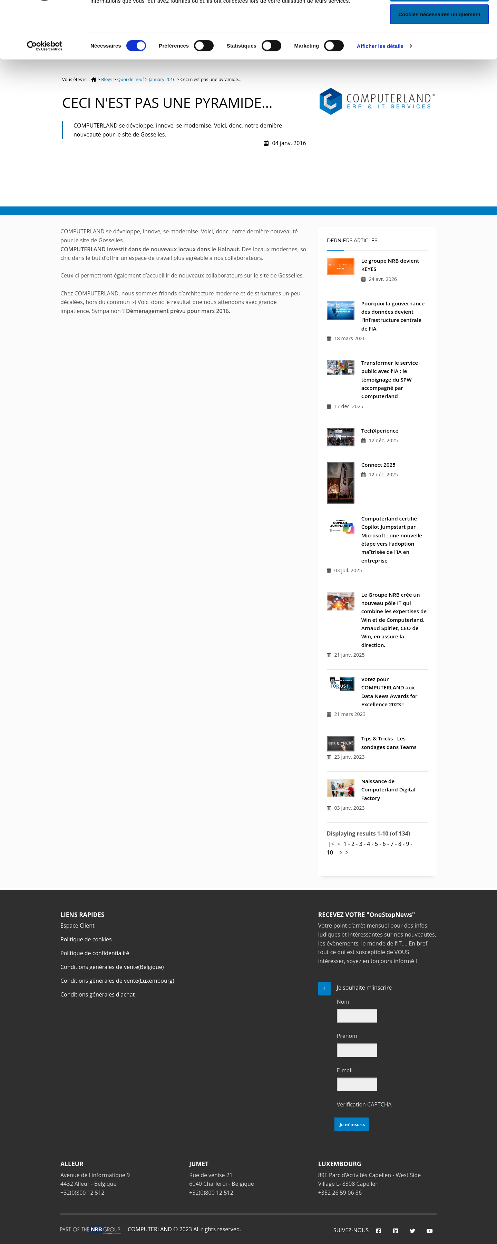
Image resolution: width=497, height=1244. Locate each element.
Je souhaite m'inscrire (364, 987)
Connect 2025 (378, 464)
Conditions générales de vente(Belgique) (112, 967)
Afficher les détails (380, 95)
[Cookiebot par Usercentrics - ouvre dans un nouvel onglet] (44, 95)
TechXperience (380, 430)
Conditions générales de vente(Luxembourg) (117, 980)
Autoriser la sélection (439, 41)
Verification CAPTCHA (364, 1104)
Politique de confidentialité (94, 953)
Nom (343, 1001)
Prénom (347, 1036)
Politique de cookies (86, 939)
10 (330, 852)
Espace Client (77, 925)
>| (348, 852)
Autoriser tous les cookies (439, 18)
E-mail (345, 1070)
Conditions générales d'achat (97, 994)
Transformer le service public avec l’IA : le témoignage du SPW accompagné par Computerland (389, 379)
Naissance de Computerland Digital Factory (388, 789)
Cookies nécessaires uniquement (439, 63)
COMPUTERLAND (150, 1229)
